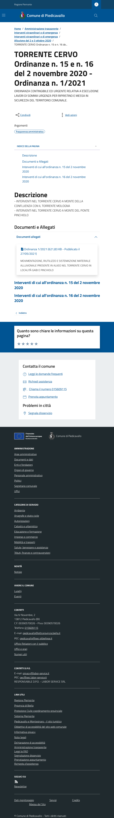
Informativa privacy (25, 732)
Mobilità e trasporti (24, 542)
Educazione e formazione (28, 532)
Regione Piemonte (23, 4)
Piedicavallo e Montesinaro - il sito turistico (38, 721)
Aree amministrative (25, 454)
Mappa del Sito (37, 804)
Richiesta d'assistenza (26, 764)
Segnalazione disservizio (27, 755)
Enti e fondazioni (23, 465)
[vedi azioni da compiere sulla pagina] (68, 115)
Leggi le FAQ (21, 751)
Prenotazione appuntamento (30, 760)
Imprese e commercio (26, 537)
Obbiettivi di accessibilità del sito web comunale (40, 727)
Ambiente (19, 510)
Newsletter (20, 786)
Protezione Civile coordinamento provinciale (38, 711)
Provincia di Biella (24, 706)
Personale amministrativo (28, 475)
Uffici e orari (20, 649)
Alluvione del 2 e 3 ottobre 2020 (32, 41)
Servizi (53, 800)
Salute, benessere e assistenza (31, 547)
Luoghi (18, 591)
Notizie (18, 572)
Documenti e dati (23, 459)
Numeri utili (20, 654)
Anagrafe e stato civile (26, 516)
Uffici (17, 491)
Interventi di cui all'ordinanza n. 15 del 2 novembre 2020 (57, 285)
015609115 (31, 628)
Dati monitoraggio (24, 800)
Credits (76, 800)
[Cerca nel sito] (94, 16)
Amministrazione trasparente (41, 29)
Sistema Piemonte (24, 716)
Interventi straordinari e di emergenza (36, 33)
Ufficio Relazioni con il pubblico (31, 644)
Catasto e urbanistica (26, 526)
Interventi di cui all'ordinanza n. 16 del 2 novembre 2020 (57, 298)
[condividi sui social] (22, 115)
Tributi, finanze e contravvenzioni (32, 553)
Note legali (20, 737)
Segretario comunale (25, 486)
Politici (17, 481)
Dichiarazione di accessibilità (29, 743)
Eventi (17, 596)
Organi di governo (24, 470)
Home (17, 29)
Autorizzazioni (22, 521)
